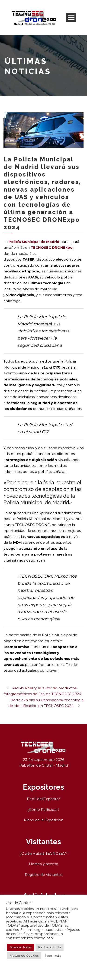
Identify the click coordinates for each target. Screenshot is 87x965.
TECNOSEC (41, 247)
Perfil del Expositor (43, 799)
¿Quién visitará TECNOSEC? (43, 853)
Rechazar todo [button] (49, 947)
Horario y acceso (43, 864)
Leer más (53, 956)
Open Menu (71, 17)
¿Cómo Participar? (43, 809)
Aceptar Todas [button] (21, 947)
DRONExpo (62, 247)
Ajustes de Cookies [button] (24, 955)
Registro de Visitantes (43, 874)
